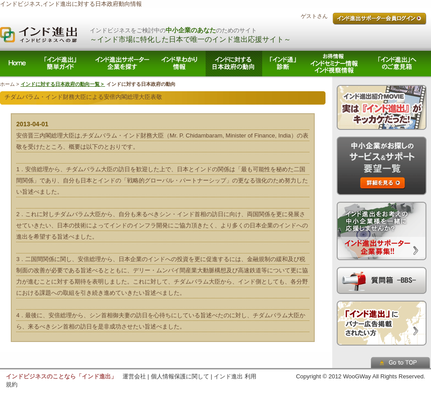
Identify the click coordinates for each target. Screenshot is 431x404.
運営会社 (134, 376)
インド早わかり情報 (181, 63)
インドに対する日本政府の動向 (234, 63)
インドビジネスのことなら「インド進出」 (61, 376)
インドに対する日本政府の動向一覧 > (63, 84)
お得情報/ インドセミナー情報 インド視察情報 (334, 63)
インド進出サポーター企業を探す (123, 63)
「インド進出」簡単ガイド (61, 63)
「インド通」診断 (282, 63)
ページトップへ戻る (401, 362)
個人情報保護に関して (180, 376)
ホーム (16, 63)
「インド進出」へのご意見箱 (398, 63)
